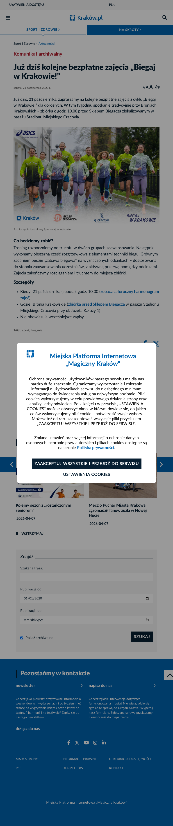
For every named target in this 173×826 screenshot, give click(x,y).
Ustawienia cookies (86, 475)
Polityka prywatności (95, 448)
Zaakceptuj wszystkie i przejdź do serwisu (86, 464)
